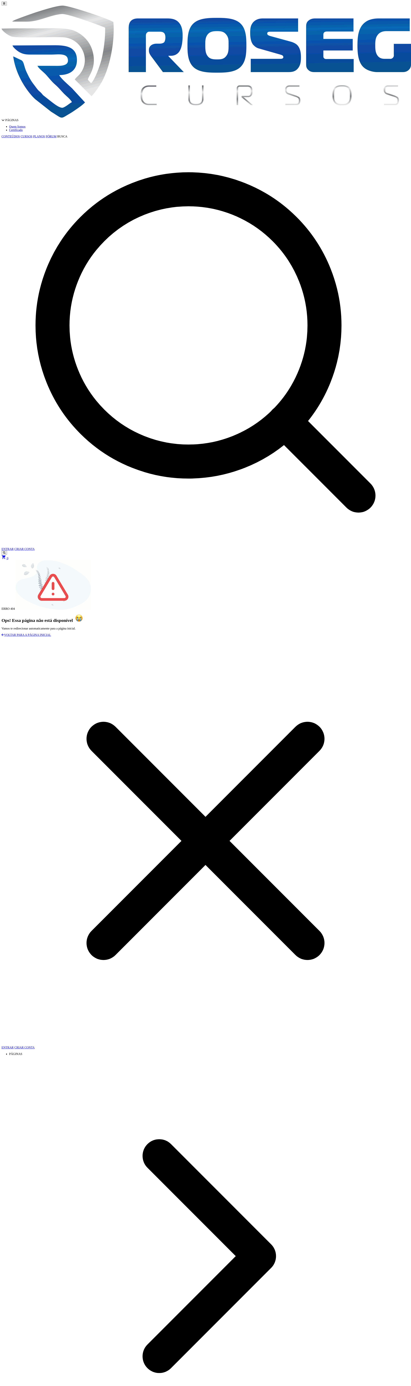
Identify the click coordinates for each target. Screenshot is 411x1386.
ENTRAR (8, 549)
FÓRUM (51, 136)
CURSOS (26, 136)
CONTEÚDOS (11, 136)
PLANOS (39, 136)
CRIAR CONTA (24, 549)
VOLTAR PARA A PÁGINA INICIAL (26, 634)
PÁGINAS (10, 120)
